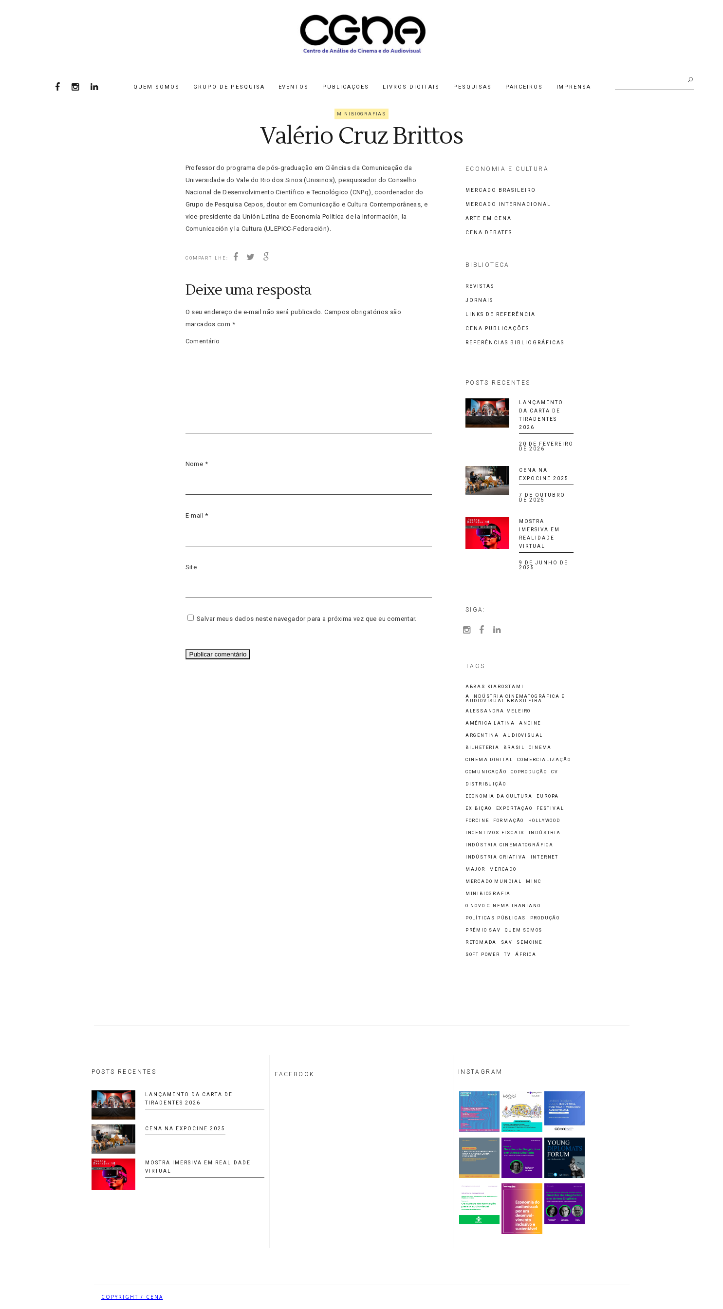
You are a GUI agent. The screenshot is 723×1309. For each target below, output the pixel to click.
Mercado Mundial (493, 881)
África (526, 955)
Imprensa (574, 87)
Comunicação (486, 772)
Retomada (481, 942)
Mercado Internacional (508, 204)
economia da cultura (499, 796)
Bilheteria (482, 748)
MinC (533, 881)
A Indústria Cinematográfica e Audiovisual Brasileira (515, 698)
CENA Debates (488, 232)
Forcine (477, 821)
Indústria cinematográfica (509, 845)
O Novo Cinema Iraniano (503, 906)
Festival (550, 808)
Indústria (545, 833)
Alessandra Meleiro (498, 711)
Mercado (503, 869)
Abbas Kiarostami (494, 687)
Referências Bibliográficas (514, 342)
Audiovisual (523, 735)
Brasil (514, 748)
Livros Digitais (411, 87)
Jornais (479, 300)
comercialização (544, 760)
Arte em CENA (488, 218)
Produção (545, 918)
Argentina (482, 735)
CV (554, 772)
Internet (544, 857)
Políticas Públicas (495, 918)
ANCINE (530, 723)
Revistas (479, 286)
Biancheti (605, 1296)
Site (191, 567)
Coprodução (529, 772)
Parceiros (524, 87)
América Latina (490, 723)
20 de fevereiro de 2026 (546, 446)
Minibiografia (488, 894)
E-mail (196, 515)
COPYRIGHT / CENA (132, 1296)
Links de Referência (500, 314)
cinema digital (489, 760)
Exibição (478, 808)
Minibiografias (361, 114)
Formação (508, 821)
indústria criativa (495, 857)
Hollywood (544, 821)
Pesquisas (472, 87)
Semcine (529, 942)
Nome (196, 464)
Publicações (345, 87)
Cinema (540, 748)
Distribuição (485, 784)
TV (507, 955)
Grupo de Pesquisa (229, 87)
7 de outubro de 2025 (542, 497)
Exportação (514, 808)
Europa (548, 796)
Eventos (293, 87)
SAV (507, 942)
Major (475, 869)
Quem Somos (156, 87)
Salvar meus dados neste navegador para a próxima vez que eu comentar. (307, 618)
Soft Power (482, 955)
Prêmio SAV (483, 930)
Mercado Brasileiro (500, 190)
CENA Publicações (497, 328)
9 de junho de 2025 (543, 565)
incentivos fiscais (494, 833)
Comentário (202, 341)
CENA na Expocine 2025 (185, 1128)
